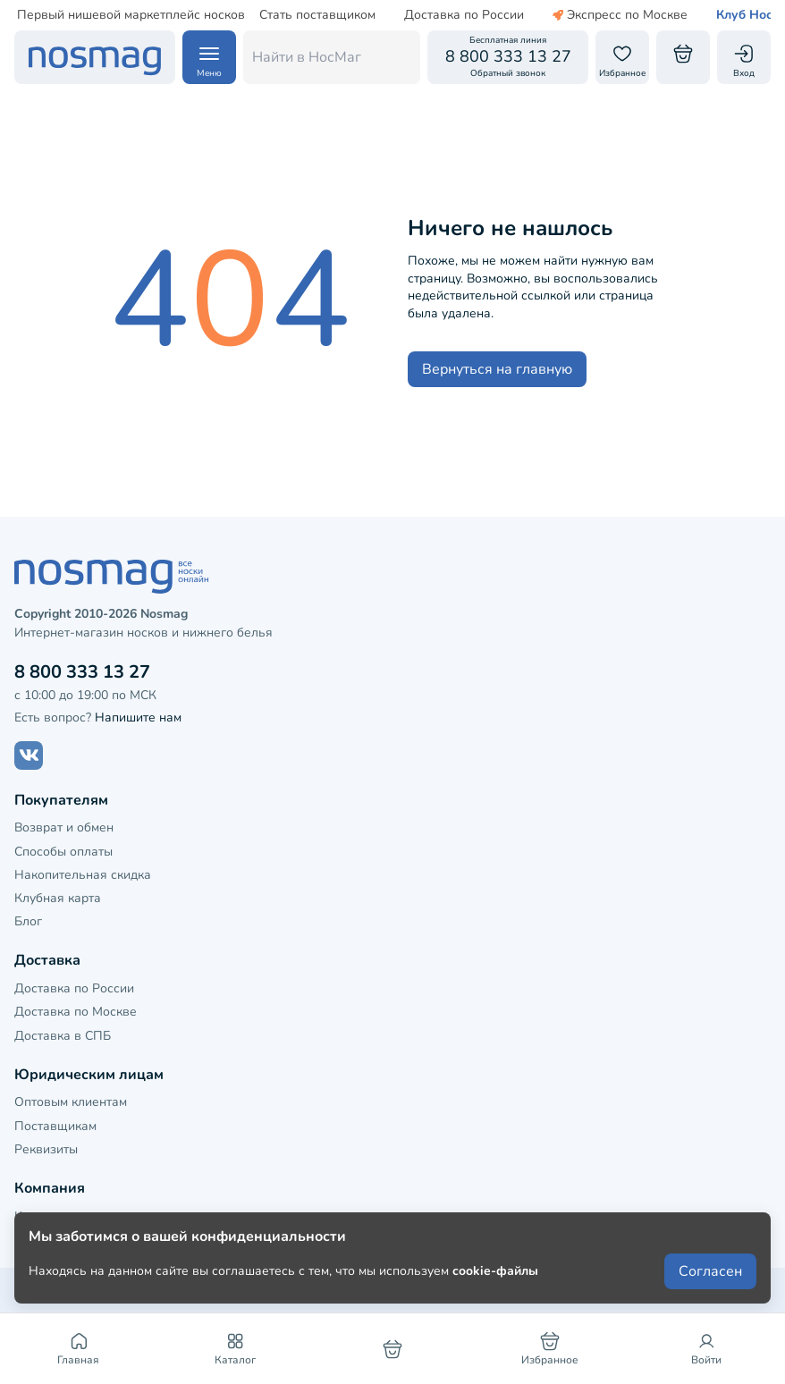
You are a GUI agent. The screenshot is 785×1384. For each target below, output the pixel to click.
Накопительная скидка (82, 874)
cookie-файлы (495, 1270)
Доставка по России (436, 15)
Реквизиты (46, 1149)
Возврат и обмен (64, 827)
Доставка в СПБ (62, 1035)
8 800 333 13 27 (82, 672)
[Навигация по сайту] (209, 57)
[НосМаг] (94, 57)
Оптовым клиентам (70, 1101)
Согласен (710, 1271)
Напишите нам (138, 717)
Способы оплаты (63, 851)
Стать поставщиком (290, 15)
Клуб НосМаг (728, 15)
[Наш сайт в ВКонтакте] (28, 755)
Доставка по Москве (75, 1011)
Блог (28, 921)
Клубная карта (57, 898)
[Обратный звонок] (507, 57)
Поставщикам (55, 1126)
